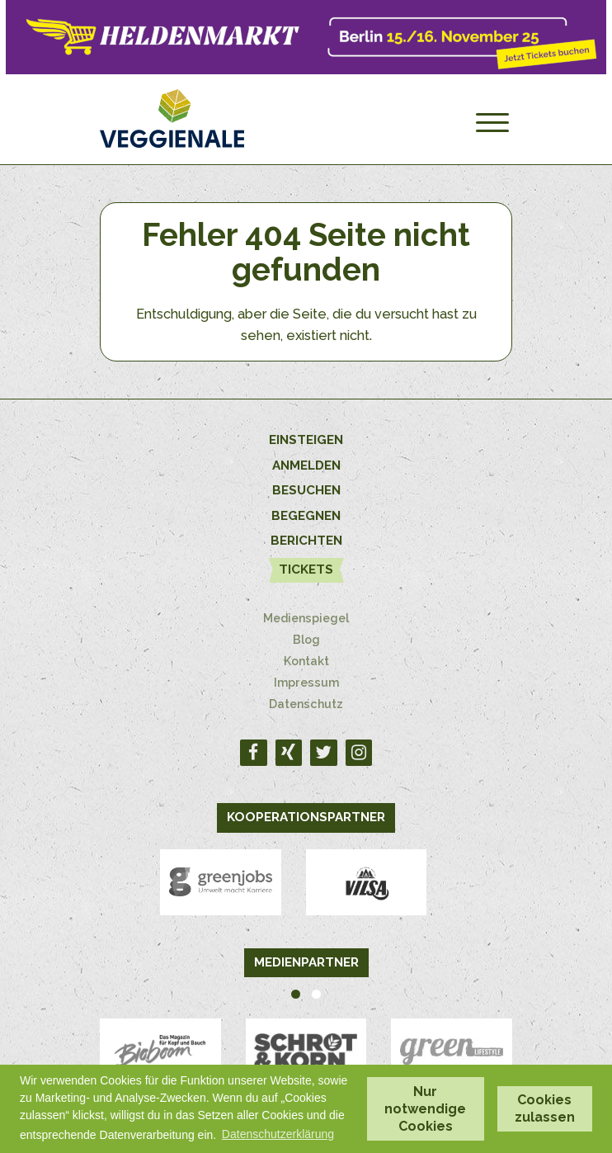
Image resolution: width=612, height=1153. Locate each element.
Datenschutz (306, 704)
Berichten (306, 540)
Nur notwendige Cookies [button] (425, 1109)
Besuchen (306, 490)
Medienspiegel (306, 618)
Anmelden (306, 465)
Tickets (306, 569)
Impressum (306, 682)
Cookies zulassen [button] (545, 1108)
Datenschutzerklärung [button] (278, 1134)
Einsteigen (306, 439)
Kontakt (306, 661)
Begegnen (306, 515)
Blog (306, 639)
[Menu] (492, 123)
